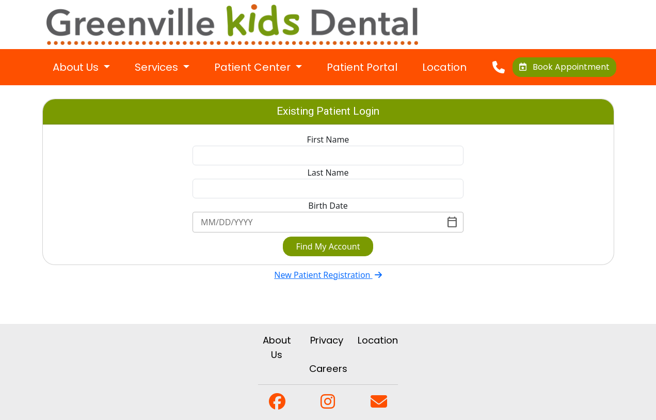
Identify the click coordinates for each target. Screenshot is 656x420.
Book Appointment (564, 67)
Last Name (327, 172)
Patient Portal (362, 67)
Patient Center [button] (253, 67)
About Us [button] (77, 67)
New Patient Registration (327, 275)
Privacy (326, 340)
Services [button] (158, 67)
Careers (328, 368)
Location (444, 67)
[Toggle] (452, 222)
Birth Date (327, 205)
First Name (328, 139)
